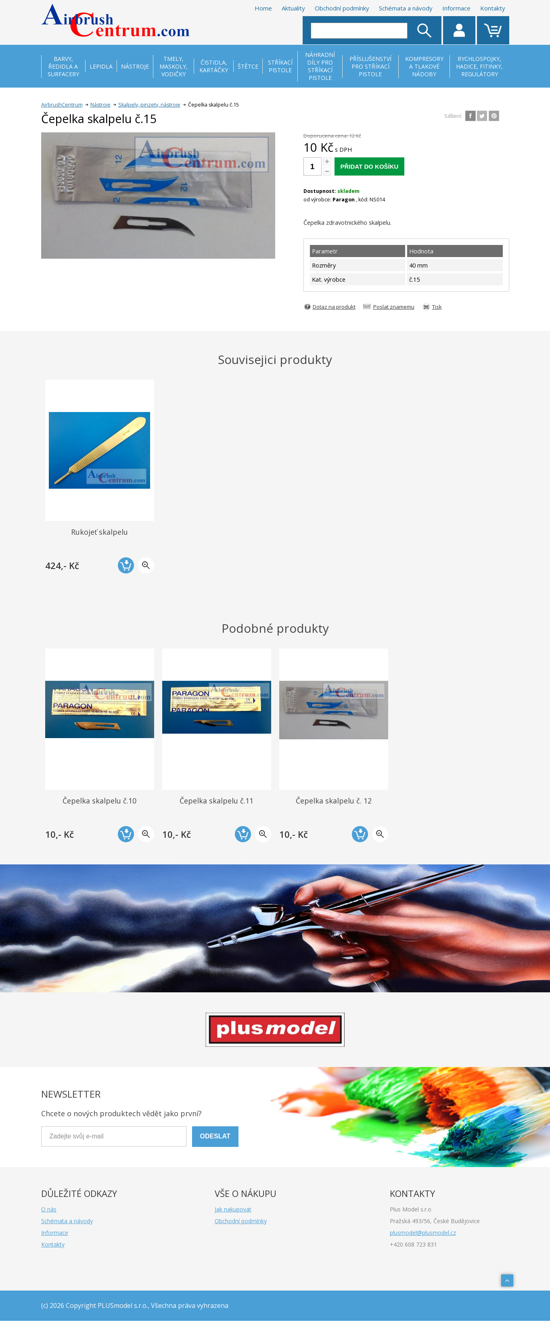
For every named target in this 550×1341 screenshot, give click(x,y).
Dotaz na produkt (334, 306)
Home (263, 8)
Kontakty (492, 8)
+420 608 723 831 (413, 1244)
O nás (48, 1209)
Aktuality (293, 8)
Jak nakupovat (233, 1209)
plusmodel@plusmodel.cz (423, 1232)
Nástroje (100, 104)
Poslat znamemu (393, 306)
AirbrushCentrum (62, 104)
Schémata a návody (406, 8)
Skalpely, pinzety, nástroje (149, 104)
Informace (456, 8)
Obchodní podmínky (342, 8)
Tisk (437, 306)
